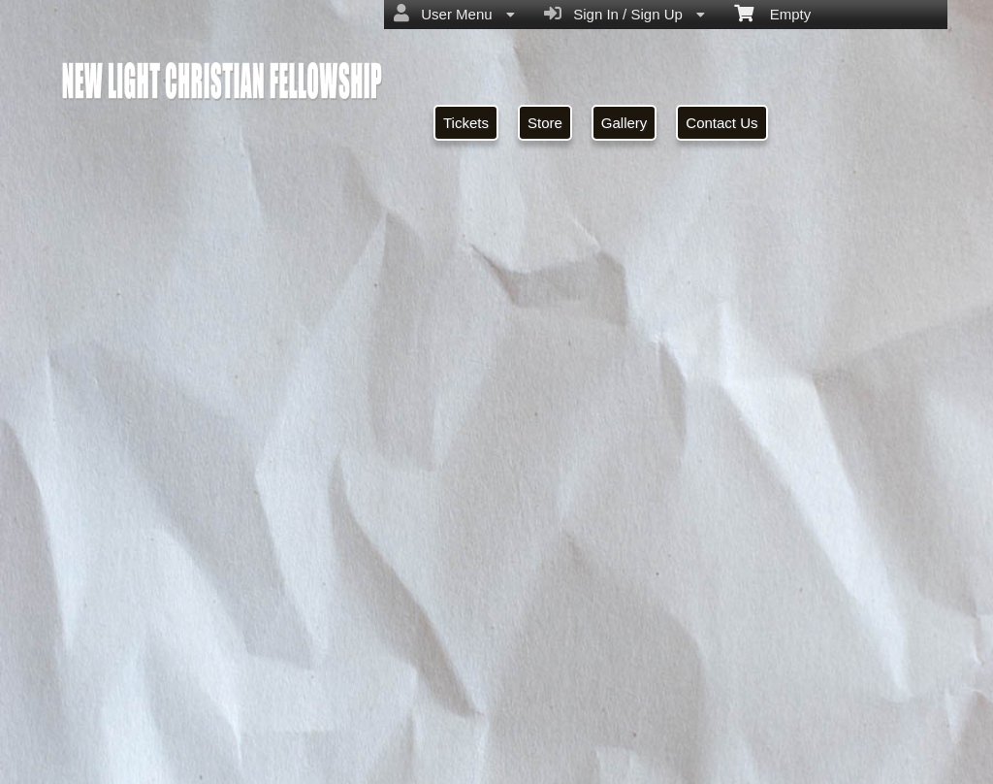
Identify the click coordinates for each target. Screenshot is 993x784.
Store (545, 122)
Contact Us (721, 122)
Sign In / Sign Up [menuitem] (624, 13)
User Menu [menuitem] (454, 13)
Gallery (624, 122)
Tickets (466, 122)
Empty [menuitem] (772, 12)
